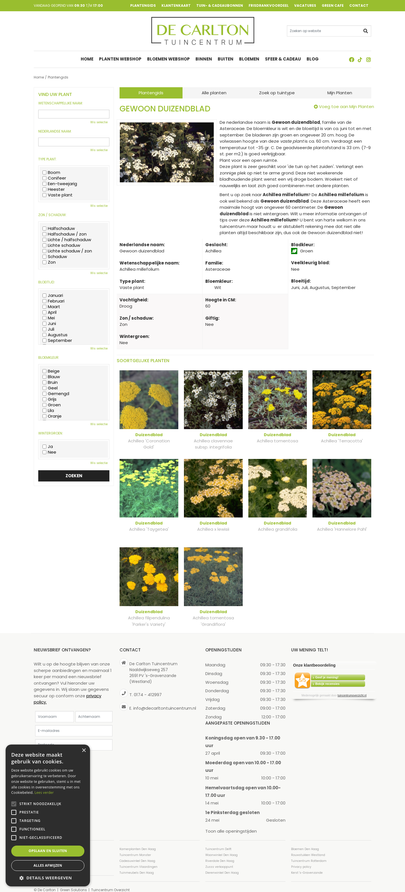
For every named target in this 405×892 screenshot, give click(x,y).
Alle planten (214, 93)
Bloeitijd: (46, 282)
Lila (48, 411)
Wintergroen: (50, 433)
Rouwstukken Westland (308, 848)
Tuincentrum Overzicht (110, 883)
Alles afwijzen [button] (47, 865)
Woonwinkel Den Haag (221, 848)
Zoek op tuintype (277, 93)
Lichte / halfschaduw (66, 240)
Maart (51, 307)
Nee (49, 452)
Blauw (51, 377)
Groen (51, 405)
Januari (52, 295)
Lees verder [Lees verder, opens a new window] (44, 792)
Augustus (55, 335)
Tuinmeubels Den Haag (137, 866)
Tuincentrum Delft (218, 843)
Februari (53, 301)
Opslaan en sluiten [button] (48, 850)
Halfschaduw (58, 228)
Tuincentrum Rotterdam (309, 854)
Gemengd (55, 394)
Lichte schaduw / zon (67, 251)
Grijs (49, 399)
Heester (53, 189)
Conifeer (54, 178)
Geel (50, 388)
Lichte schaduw (61, 245)
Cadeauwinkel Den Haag (137, 854)
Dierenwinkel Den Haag (222, 866)
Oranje (52, 416)
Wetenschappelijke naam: (60, 103)
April (49, 312)
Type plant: (47, 159)
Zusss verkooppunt (219, 860)
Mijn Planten (339, 93)
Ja (47, 447)
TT (360, 59)
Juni (49, 324)
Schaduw (54, 257)
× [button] (84, 750)
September (57, 340)
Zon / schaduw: (52, 215)
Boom (51, 172)
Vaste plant (57, 195)
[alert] (48, 815)
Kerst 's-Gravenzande (307, 866)
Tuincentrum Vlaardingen (139, 860)
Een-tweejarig (59, 184)
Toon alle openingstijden (231, 825)
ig (368, 59)
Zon (49, 262)
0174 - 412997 (148, 688)
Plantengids (151, 93)
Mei (48, 318)
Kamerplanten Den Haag (138, 843)
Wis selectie (99, 122)
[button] (47, 878)
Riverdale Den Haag (219, 854)
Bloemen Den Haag (305, 843)
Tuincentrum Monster (135, 848)
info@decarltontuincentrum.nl (164, 702)
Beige (51, 371)
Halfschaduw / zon (64, 234)
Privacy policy (301, 860)
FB (351, 59)
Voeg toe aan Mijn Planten (346, 106)
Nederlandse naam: (55, 131)
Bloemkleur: (48, 358)
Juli (48, 329)
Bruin (50, 382)
